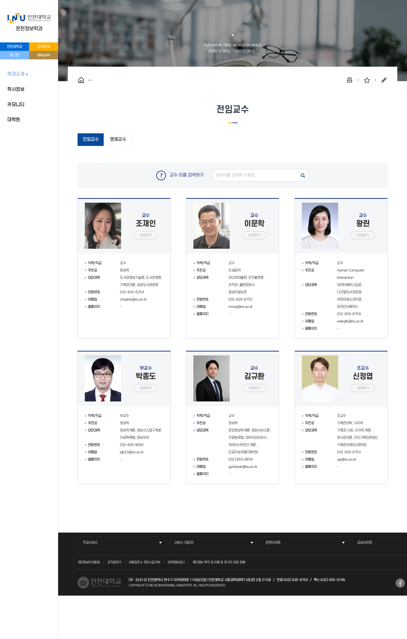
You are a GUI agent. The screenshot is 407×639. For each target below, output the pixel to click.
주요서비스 (90, 543)
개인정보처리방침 (89, 562)
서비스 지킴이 (183, 543)
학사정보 (15, 89)
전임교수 (91, 139)
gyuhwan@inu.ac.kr (242, 467)
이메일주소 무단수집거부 (144, 562)
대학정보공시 (176, 562)
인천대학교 (14, 47)
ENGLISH (43, 55)
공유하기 (384, 80)
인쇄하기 (350, 80)
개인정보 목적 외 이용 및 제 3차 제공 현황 (218, 562)
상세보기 (146, 235)
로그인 (14, 55)
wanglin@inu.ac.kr (350, 321)
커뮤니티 (15, 104)
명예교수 (118, 139)
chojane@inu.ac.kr (133, 299)
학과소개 (15, 74)
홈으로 (81, 80)
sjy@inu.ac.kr (346, 459)
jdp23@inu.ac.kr (132, 452)
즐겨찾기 (367, 80)
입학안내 (44, 47)
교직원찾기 (114, 562)
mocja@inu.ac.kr (240, 307)
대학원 (13, 119)
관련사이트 (273, 543)
